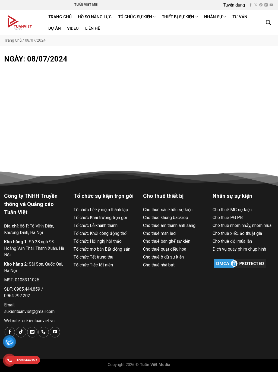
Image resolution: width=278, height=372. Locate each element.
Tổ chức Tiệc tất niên (93, 265)
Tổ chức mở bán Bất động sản (102, 249)
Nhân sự (215, 16)
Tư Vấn (239, 16)
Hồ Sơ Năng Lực (95, 16)
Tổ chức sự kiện (137, 16)
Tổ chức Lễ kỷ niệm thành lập (101, 209)
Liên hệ (92, 28)
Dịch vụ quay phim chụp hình (239, 249)
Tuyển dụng (234, 5)
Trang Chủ (13, 40)
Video (73, 28)
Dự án (54, 28)
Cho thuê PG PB (228, 217)
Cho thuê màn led (159, 233)
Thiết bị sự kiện (180, 16)
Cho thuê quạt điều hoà (164, 249)
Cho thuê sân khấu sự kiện (167, 209)
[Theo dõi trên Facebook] (250, 5)
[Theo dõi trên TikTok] (21, 332)
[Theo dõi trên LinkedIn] (266, 5)
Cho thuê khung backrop (165, 217)
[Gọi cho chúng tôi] (43, 332)
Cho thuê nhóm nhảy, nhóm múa (242, 225)
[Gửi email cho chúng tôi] (32, 332)
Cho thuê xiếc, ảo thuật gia (237, 233)
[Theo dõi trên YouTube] (271, 5)
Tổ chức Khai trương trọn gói (100, 217)
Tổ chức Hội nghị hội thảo (98, 241)
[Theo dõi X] (255, 5)
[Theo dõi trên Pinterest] (261, 5)
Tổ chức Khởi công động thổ (100, 233)
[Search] (268, 22)
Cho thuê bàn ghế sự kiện (166, 241)
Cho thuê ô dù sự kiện (163, 257)
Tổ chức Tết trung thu (93, 257)
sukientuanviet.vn (38, 320)
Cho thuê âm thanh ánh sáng (169, 225)
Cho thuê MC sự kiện (232, 209)
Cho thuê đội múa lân (232, 241)
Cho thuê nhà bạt (159, 265)
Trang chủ (60, 16)
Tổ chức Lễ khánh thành (96, 225)
